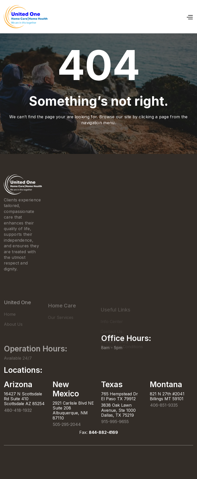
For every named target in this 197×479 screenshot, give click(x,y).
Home (10, 321)
